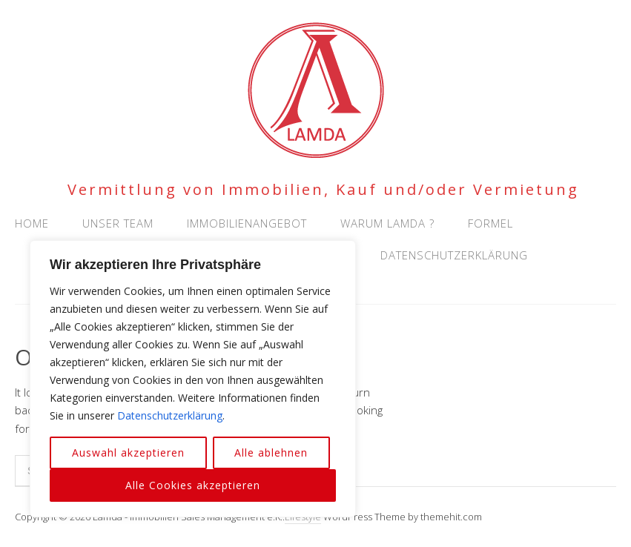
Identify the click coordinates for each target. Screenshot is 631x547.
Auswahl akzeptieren (128, 452)
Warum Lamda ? (387, 223)
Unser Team (117, 223)
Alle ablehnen (271, 452)
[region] (193, 378)
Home (32, 223)
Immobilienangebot (247, 223)
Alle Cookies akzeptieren (192, 485)
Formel (490, 223)
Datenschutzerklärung (169, 415)
